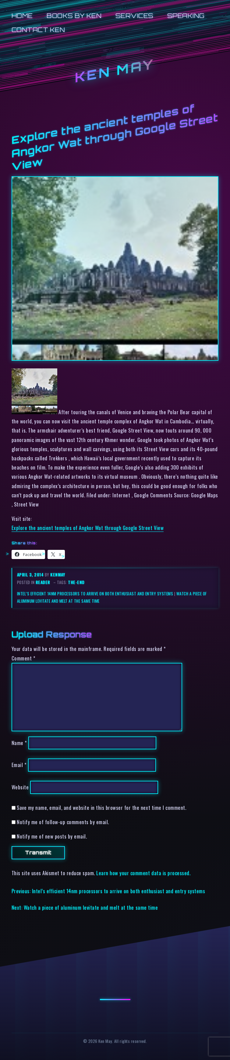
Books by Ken (74, 16)
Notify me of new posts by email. (52, 836)
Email (19, 765)
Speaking (186, 16)
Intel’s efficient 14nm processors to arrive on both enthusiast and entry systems (95, 593)
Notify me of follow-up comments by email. (63, 822)
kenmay (57, 575)
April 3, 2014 (31, 575)
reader (43, 582)
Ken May (115, 71)
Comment (24, 658)
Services (134, 16)
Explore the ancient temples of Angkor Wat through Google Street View (88, 528)
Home (22, 16)
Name (19, 743)
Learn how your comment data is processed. (143, 873)
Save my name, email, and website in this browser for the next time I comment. (101, 807)
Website (20, 787)
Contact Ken (38, 30)
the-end (76, 582)
